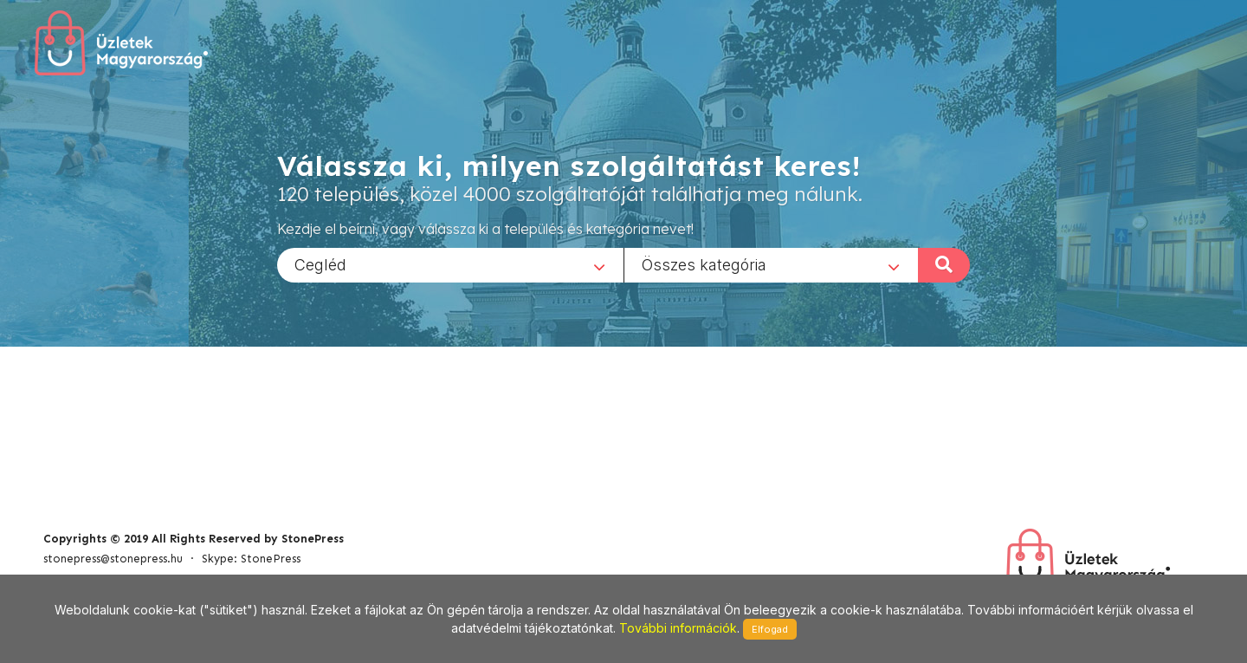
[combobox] (450, 264)
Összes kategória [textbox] (704, 264)
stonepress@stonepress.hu (113, 558)
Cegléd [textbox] (320, 264)
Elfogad (770, 629)
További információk (678, 628)
